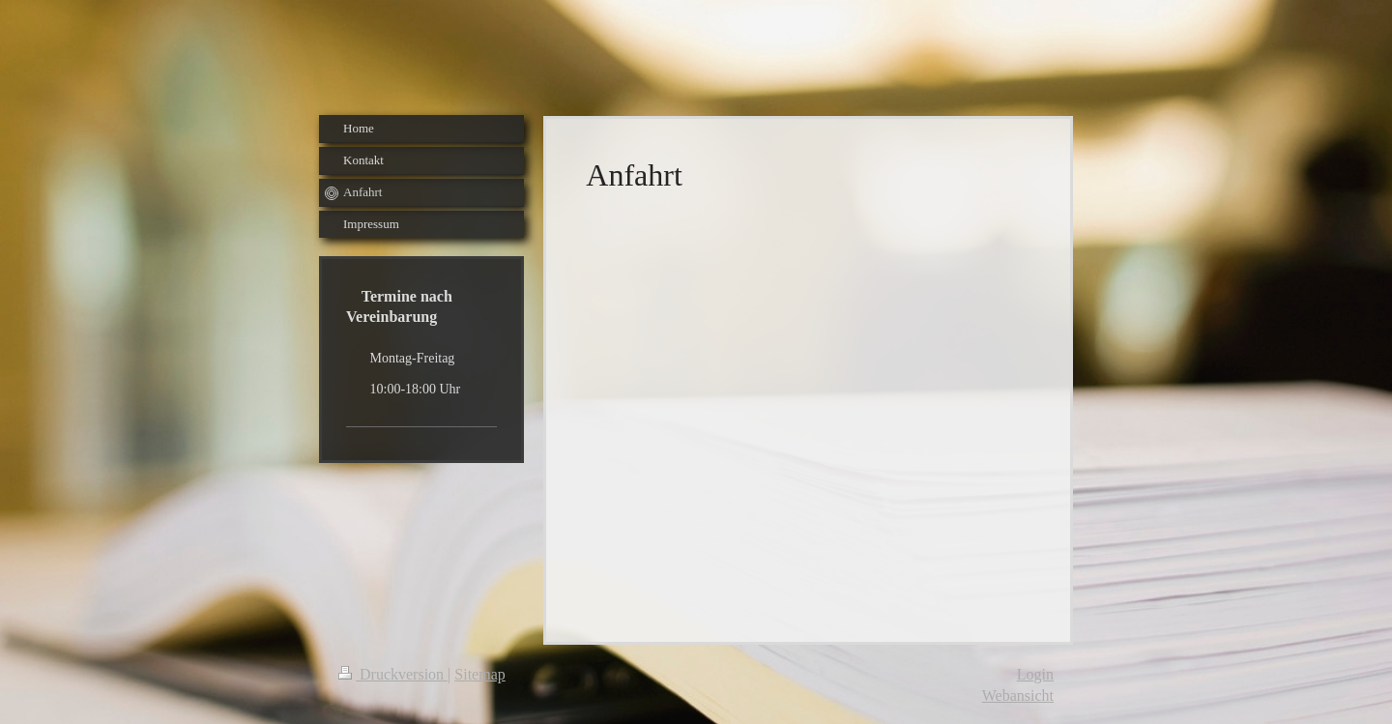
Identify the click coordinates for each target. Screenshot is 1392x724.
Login (1035, 674)
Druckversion (393, 674)
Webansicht (1018, 695)
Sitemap (479, 674)
